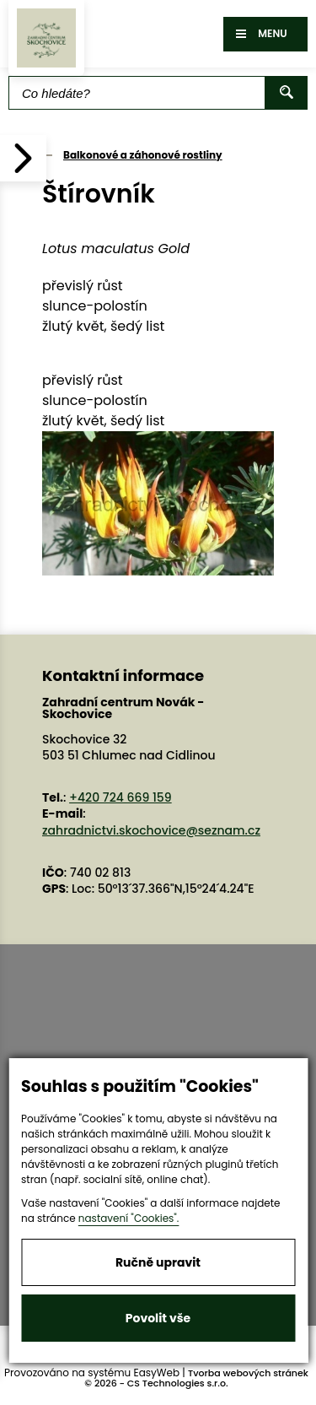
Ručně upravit (158, 1262)
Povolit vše (158, 1318)
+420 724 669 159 (120, 797)
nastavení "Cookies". (128, 1218)
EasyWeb (157, 1372)
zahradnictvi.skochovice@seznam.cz (151, 830)
